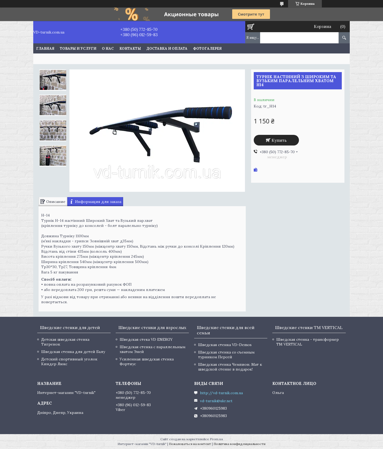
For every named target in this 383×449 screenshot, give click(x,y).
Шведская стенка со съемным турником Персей (226, 354)
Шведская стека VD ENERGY (146, 339)
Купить (279, 140)
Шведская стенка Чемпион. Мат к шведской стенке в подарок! (230, 367)
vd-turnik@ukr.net (216, 400)
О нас (108, 48)
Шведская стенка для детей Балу (73, 351)
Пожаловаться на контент (190, 444)
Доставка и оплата (167, 48)
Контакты (130, 48)
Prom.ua (216, 439)
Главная (45, 48)
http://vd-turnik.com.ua (221, 392)
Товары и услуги (78, 48)
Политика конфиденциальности (239, 444)
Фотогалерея (207, 48)
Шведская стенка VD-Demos (225, 344)
